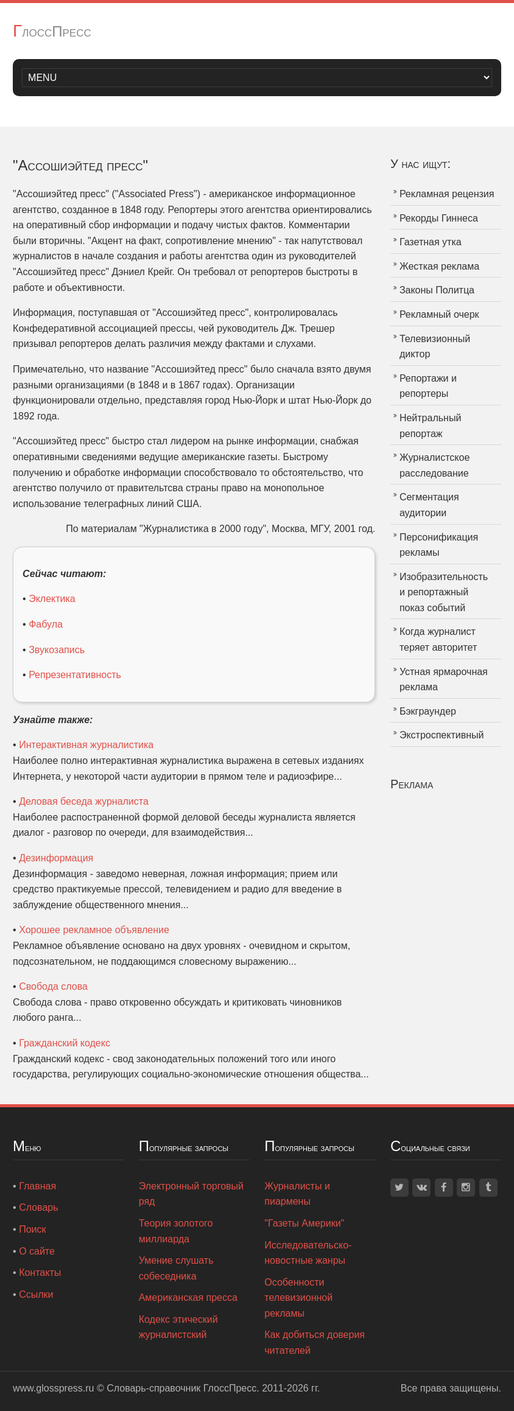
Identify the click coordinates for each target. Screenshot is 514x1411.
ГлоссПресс (52, 31)
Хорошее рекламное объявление (94, 930)
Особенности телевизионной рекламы (298, 1297)
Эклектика (52, 598)
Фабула (46, 624)
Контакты (40, 1272)
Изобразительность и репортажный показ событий (444, 592)
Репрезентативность (75, 675)
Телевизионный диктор (435, 347)
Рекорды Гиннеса (439, 218)
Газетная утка (431, 242)
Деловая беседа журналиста (84, 801)
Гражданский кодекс (64, 1043)
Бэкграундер (428, 711)
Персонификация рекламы (439, 545)
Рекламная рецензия (447, 194)
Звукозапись (57, 650)
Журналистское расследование (435, 465)
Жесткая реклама (439, 266)
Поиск (32, 1229)
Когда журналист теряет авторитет (438, 639)
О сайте (37, 1251)
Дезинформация (56, 858)
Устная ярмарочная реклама (444, 680)
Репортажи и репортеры (428, 386)
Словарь (38, 1207)
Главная (37, 1186)
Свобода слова (53, 986)
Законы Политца (437, 290)
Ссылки (36, 1294)
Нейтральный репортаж (430, 426)
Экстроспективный (442, 735)
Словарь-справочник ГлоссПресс (181, 1388)
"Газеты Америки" (304, 1223)
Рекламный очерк (439, 314)
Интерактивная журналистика (86, 745)
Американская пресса (188, 1297)
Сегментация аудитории (429, 505)
